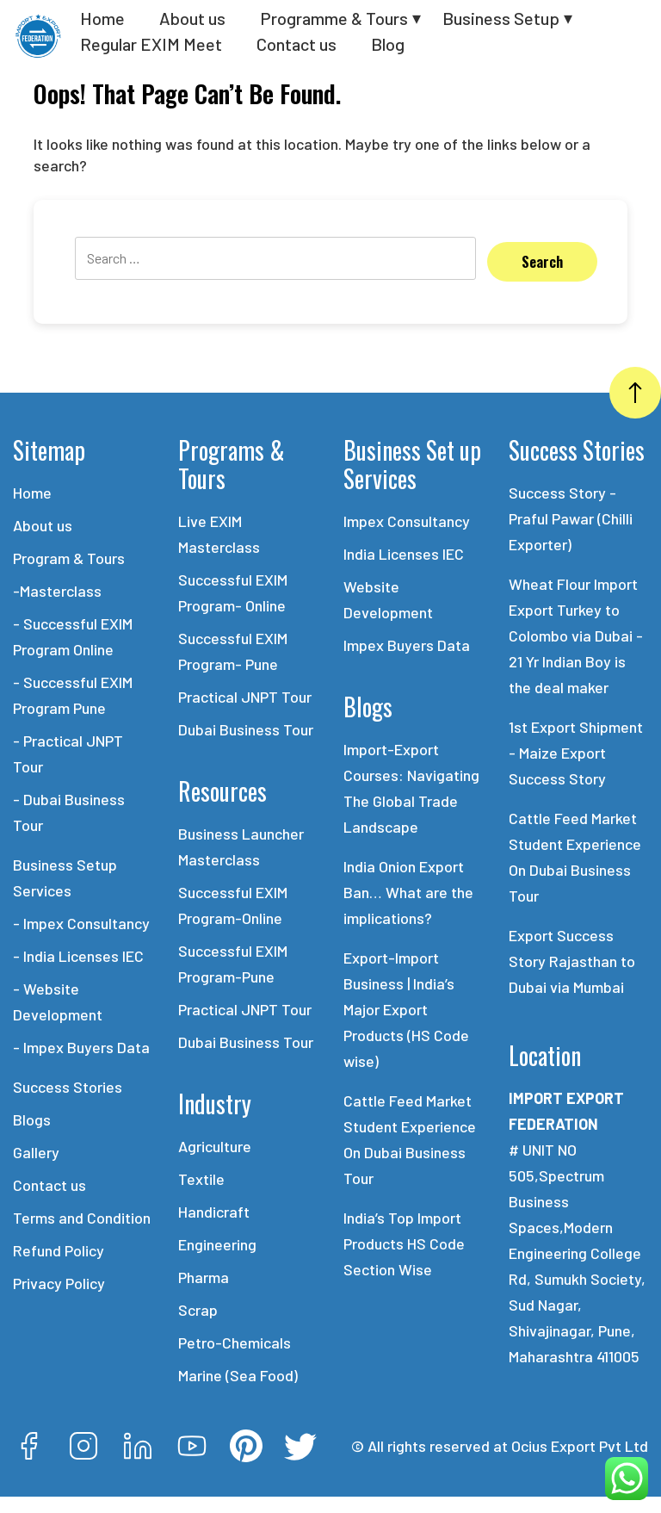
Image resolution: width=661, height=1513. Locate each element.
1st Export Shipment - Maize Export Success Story (576, 752)
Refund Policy (58, 1250)
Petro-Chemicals (234, 1342)
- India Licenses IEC (78, 955)
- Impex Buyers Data (81, 1047)
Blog (388, 44)
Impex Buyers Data (406, 645)
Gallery (36, 1152)
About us (192, 18)
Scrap (198, 1309)
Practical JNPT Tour (245, 696)
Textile (201, 1178)
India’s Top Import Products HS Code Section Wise (404, 1243)
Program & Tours (69, 558)
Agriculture (214, 1146)
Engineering (217, 1244)
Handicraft (214, 1211)
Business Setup (500, 18)
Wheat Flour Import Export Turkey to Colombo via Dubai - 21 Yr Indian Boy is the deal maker (576, 635)
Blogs (32, 1119)
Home (102, 18)
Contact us (296, 44)
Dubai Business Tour (245, 729)
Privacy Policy (59, 1283)
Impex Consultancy (406, 521)
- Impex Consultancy (81, 923)
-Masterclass (57, 590)
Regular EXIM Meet (151, 44)
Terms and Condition (82, 1217)
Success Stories (67, 1086)
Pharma (203, 1277)
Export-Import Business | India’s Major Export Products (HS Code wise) (406, 1009)
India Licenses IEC (403, 553)
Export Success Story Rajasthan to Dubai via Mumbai (572, 961)
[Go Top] (635, 393)
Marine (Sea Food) (238, 1375)
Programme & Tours (334, 18)
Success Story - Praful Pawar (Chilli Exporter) (571, 518)
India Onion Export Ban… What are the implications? (408, 892)
